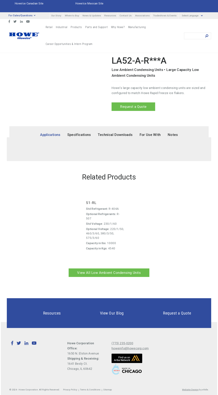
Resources (110, 15)
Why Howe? (118, 27)
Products (76, 27)
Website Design (190, 389)
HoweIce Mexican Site (89, 3)
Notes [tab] (173, 135)
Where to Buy (72, 15)
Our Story (56, 15)
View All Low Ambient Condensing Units (109, 273)
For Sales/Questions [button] (22, 15)
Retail (49, 27)
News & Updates (92, 15)
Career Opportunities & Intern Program (69, 44)
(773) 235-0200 (122, 343)
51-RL (91, 203)
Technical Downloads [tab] (115, 135)
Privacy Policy (70, 389)
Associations (142, 15)
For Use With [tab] (150, 135)
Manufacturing (137, 27)
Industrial (61, 27)
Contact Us (126, 15)
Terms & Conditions (90, 389)
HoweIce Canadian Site (29, 3)
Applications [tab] (50, 135)
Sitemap (107, 389)
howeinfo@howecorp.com (130, 348)
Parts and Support (96, 27)
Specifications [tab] (79, 135)
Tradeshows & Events (165, 15)
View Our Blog (104, 313)
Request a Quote (133, 107)
